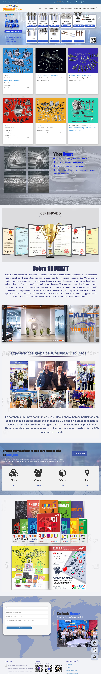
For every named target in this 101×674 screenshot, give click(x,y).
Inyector (6, 75)
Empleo (76, 8)
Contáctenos (69, 664)
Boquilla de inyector (9, 78)
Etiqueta (68, 667)
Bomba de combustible (10, 85)
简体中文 (69, 2)
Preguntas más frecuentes (72, 670)
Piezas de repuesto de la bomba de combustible (16, 88)
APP (80, 8)
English (64, 2)
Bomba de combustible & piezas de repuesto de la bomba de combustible (50, 79)
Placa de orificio (8, 130)
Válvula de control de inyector (12, 80)
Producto (45, 8)
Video (56, 8)
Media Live (86, 8)
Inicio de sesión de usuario (72, 673)
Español (59, 2)
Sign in (14, 2)
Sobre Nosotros (69, 8)
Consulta (92, 8)
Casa (40, 8)
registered (18, 2)
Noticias (62, 8)
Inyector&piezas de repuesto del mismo (47, 75)
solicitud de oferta (79, 454)
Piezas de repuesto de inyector (12, 83)
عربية (54, 2)
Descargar (51, 8)
